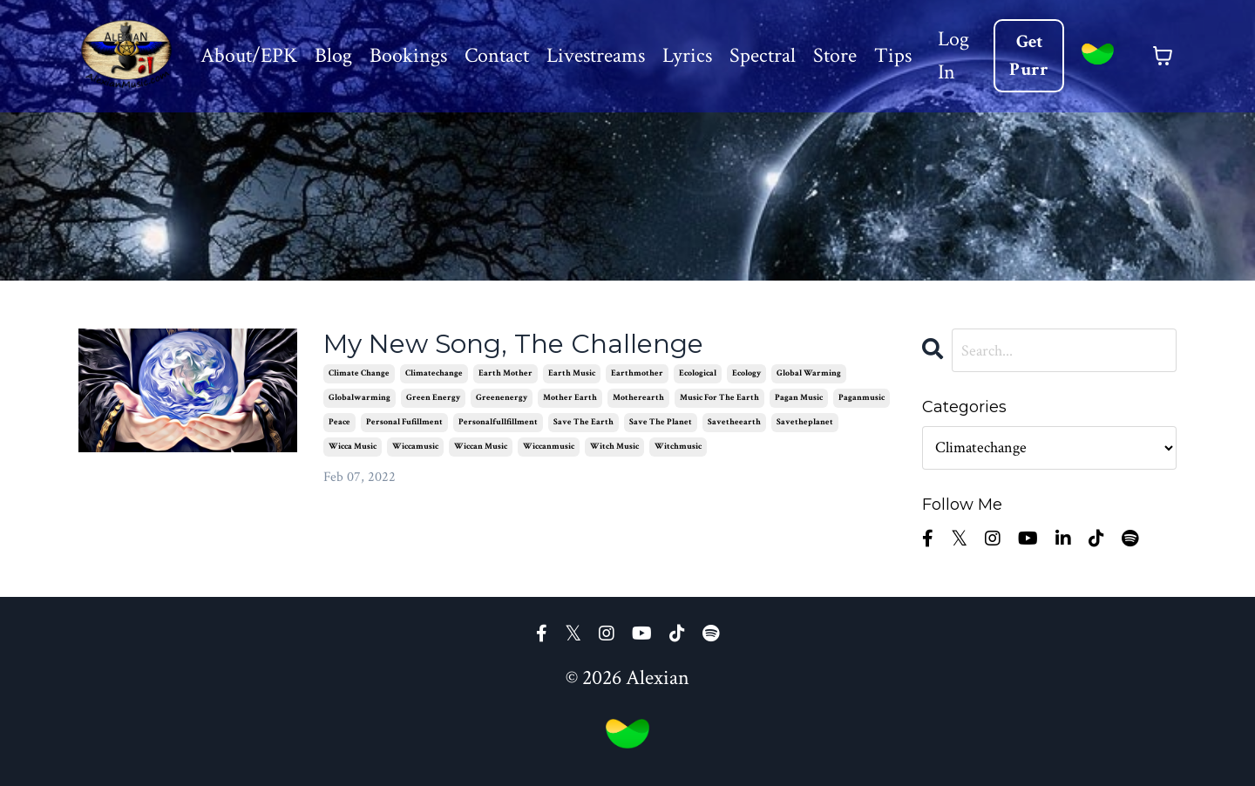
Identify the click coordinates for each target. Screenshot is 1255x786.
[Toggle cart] (1163, 56)
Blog (332, 55)
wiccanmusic (548, 446)
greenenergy (501, 397)
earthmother (637, 373)
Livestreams (595, 55)
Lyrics (686, 55)
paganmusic (861, 397)
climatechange (434, 373)
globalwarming (359, 397)
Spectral (762, 55)
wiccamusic (415, 446)
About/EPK (248, 55)
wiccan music (480, 446)
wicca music (352, 446)
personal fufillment (404, 422)
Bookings (407, 55)
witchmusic (678, 446)
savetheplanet (805, 422)
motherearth (638, 397)
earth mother (505, 373)
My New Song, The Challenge (513, 344)
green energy (433, 397)
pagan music (799, 397)
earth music (571, 373)
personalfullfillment (498, 422)
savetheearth (734, 422)
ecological (697, 373)
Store (834, 55)
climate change (359, 373)
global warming (809, 373)
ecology (746, 373)
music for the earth (719, 397)
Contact (496, 55)
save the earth (583, 422)
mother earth (570, 397)
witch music (614, 446)
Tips (892, 55)
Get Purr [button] (1029, 55)
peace (339, 422)
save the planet (660, 422)
